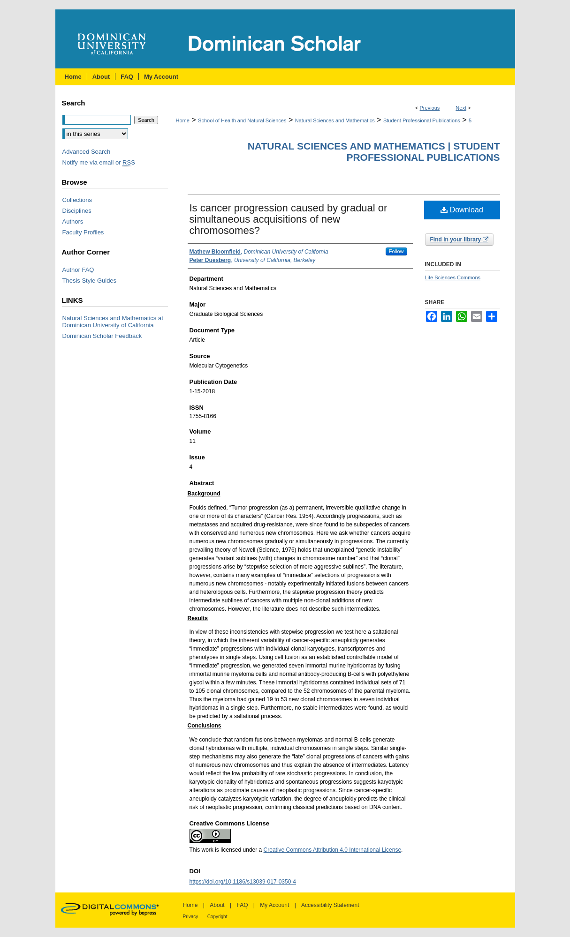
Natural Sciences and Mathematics (335, 120)
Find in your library (459, 239)
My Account (274, 905)
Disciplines (76, 210)
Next (461, 108)
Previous (430, 108)
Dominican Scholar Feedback (102, 335)
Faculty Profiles (83, 232)
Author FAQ (78, 269)
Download (462, 210)
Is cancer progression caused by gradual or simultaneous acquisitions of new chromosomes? (289, 219)
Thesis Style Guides (89, 280)
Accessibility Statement (330, 905)
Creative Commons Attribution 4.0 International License (333, 850)
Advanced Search (86, 151)
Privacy (190, 916)
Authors (73, 221)
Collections (77, 199)
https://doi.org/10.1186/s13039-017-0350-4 (243, 881)
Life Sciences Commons (453, 277)
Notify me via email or (98, 162)
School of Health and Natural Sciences (242, 120)
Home (183, 120)
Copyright (217, 916)
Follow (396, 251)
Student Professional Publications (421, 120)
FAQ (242, 905)
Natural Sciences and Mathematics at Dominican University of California (112, 322)
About (217, 905)
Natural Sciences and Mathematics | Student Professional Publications (374, 152)
